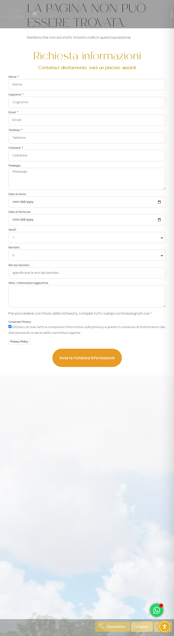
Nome (12, 77)
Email (12, 112)
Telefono (14, 130)
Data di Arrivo (17, 194)
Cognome (15, 94)
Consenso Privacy (19, 322)
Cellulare (14, 148)
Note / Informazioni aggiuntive (28, 283)
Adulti (12, 229)
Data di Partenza (19, 212)
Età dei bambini (18, 265)
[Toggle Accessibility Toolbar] (164, 626)
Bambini (13, 247)
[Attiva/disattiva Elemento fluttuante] (156, 610)
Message (14, 165)
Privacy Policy (19, 341)
